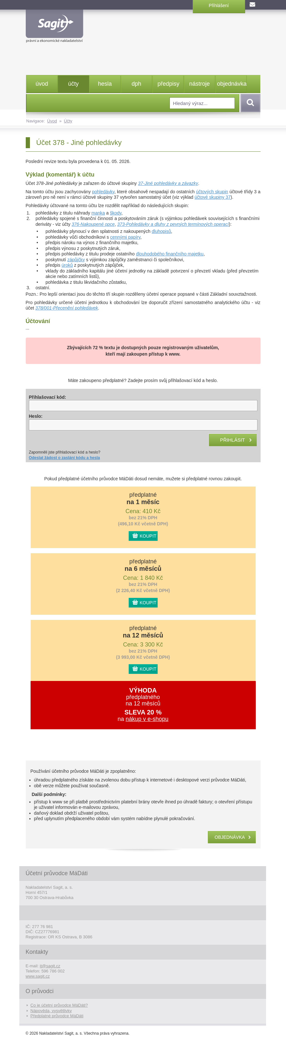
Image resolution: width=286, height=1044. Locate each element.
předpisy (169, 84)
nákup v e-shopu (146, 719)
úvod (41, 84)
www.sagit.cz (38, 976)
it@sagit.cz (50, 965)
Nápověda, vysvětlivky (51, 1010)
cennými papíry (125, 237)
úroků (67, 265)
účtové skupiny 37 (213, 197)
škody (116, 213)
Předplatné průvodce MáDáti (57, 1015)
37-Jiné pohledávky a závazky (168, 183)
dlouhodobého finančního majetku (169, 253)
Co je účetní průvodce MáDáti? (59, 1005)
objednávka (231, 84)
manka (98, 213)
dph (136, 84)
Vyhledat (249, 103)
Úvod (52, 121)
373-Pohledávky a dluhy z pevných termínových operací (173, 224)
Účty (68, 121)
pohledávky (103, 191)
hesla (105, 84)
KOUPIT (148, 536)
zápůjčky (76, 259)
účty (73, 84)
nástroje (199, 84)
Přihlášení (219, 5)
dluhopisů (161, 231)
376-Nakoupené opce (93, 224)
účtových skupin (212, 191)
